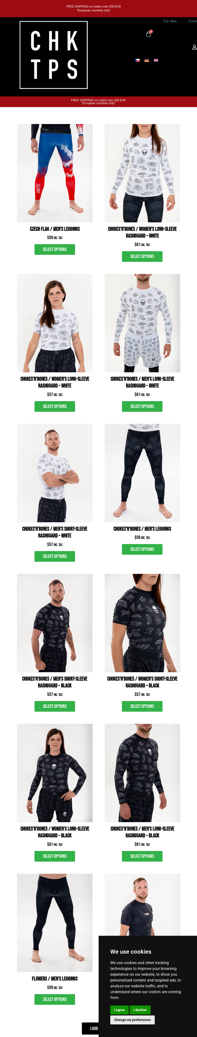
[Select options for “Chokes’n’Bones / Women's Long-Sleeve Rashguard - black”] (54, 856)
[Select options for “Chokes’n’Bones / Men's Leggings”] (142, 549)
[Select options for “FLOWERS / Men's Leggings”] (54, 999)
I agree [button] (119, 1010)
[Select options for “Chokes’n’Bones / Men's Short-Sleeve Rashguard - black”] (54, 706)
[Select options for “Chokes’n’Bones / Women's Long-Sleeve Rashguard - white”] (54, 406)
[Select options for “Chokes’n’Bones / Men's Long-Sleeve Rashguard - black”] (142, 856)
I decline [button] (140, 1010)
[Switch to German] (146, 60)
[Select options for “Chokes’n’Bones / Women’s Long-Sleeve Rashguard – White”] (142, 256)
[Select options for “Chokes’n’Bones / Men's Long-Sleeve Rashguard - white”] (142, 406)
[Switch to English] (156, 60)
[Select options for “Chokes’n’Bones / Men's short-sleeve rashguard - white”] (54, 556)
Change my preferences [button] (132, 1020)
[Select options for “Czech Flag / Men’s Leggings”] (54, 249)
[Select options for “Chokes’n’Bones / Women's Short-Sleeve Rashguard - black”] (142, 706)
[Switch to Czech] (137, 60)
